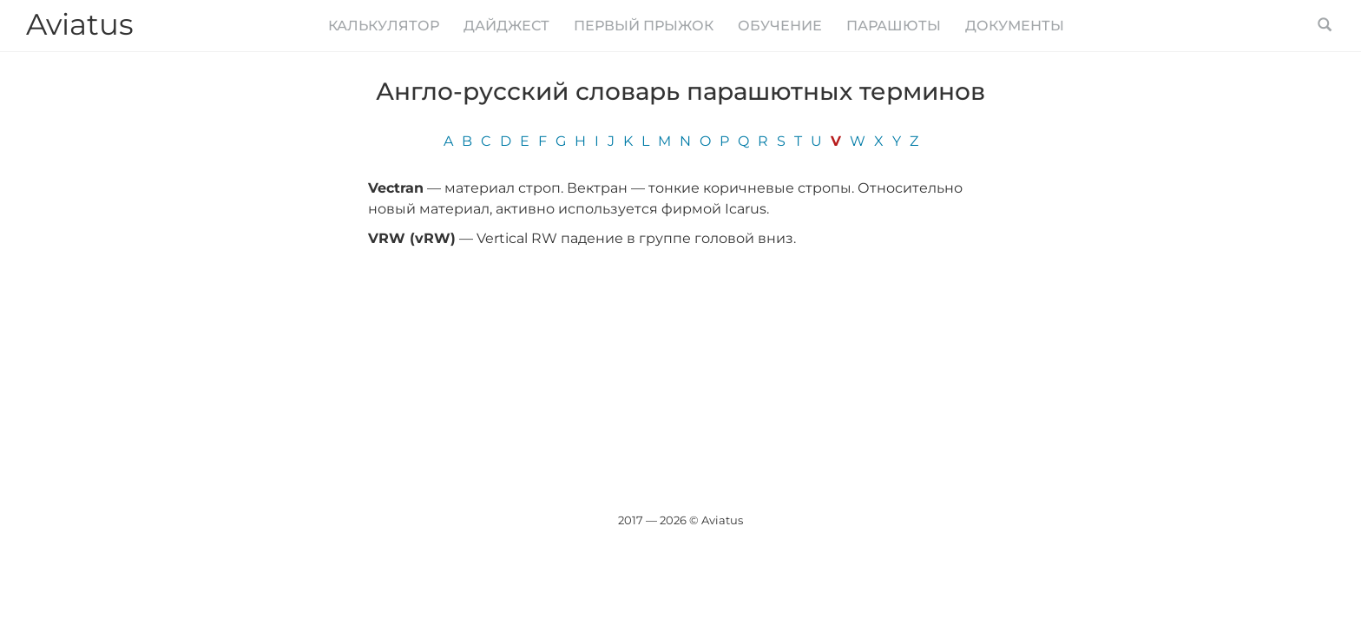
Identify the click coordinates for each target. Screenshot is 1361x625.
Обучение (780, 25)
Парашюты (893, 25)
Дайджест (506, 25)
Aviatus (80, 24)
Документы (1014, 25)
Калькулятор (383, 25)
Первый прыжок (643, 25)
